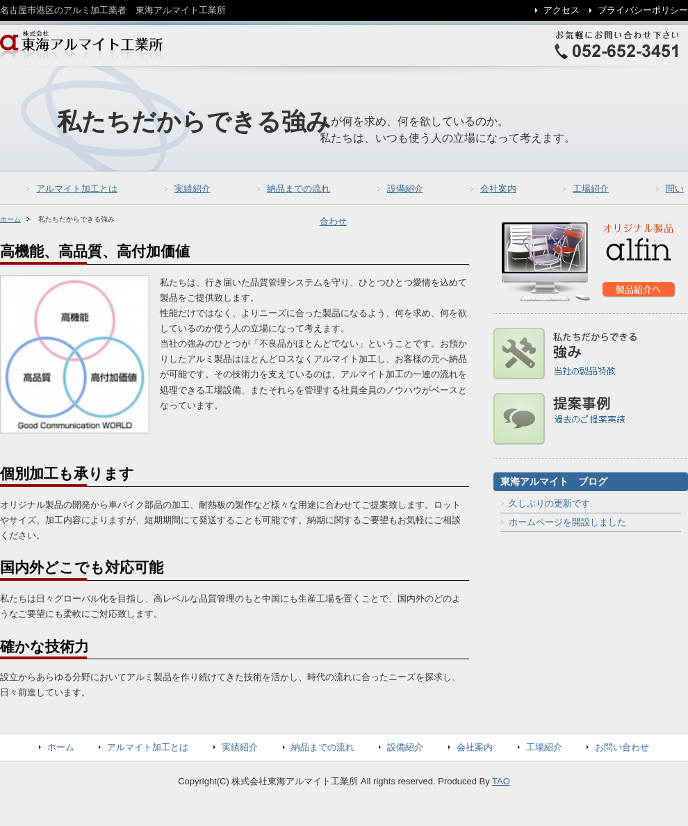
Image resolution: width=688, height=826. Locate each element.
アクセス (561, 10)
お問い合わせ (622, 747)
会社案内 (498, 188)
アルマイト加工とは (76, 188)
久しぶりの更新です (549, 503)
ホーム (10, 219)
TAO (501, 781)
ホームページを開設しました (567, 522)
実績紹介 (192, 188)
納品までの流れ (298, 188)
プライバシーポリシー (643, 10)
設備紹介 (405, 188)
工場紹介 (591, 188)
